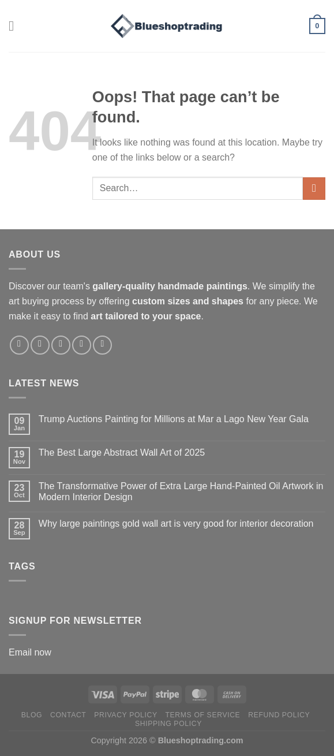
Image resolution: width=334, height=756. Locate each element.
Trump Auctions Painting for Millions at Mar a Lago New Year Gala (174, 419)
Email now (30, 652)
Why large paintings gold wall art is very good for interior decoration (176, 523)
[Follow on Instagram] (40, 345)
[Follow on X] (60, 345)
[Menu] (15, 26)
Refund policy (279, 715)
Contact (68, 715)
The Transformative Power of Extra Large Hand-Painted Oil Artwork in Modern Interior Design (181, 491)
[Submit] (314, 188)
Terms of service (203, 715)
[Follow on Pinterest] (81, 345)
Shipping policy (168, 724)
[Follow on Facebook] (19, 345)
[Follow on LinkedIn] (102, 345)
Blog (31, 715)
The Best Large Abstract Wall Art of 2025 (122, 452)
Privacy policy (125, 715)
